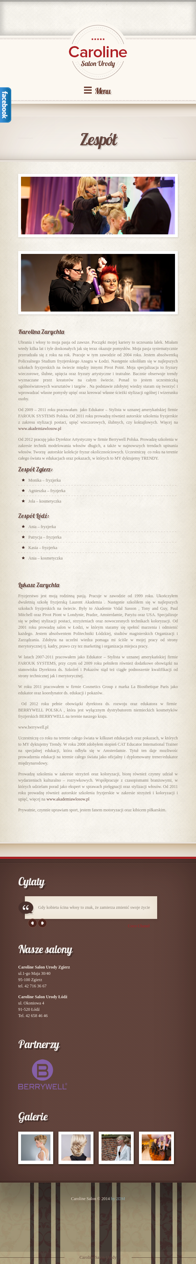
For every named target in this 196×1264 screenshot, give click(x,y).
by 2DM (118, 1198)
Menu (102, 91)
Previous (32, 923)
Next (42, 923)
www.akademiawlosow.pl (39, 428)
